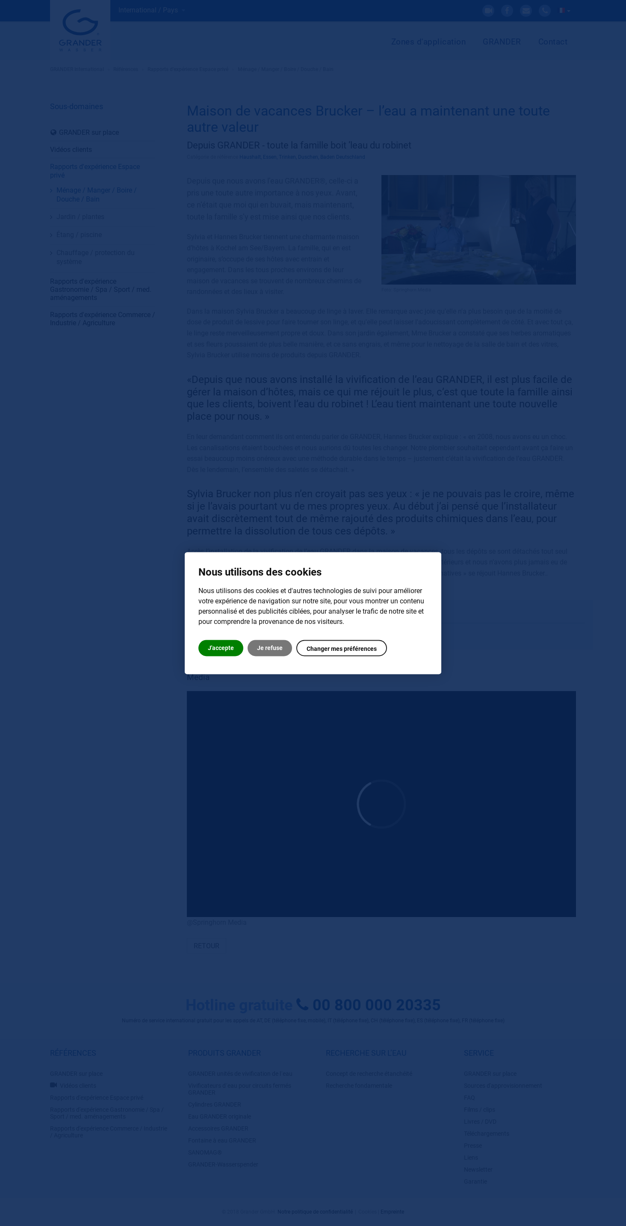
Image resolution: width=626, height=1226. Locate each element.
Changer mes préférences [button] (342, 648)
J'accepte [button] (221, 647)
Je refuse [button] (270, 647)
